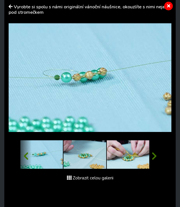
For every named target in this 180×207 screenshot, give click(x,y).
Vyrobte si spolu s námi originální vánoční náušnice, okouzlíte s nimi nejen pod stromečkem (88, 10)
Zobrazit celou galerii (90, 178)
